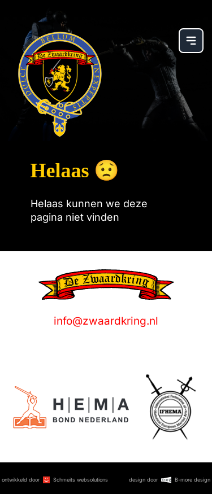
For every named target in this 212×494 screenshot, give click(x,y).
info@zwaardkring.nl (106, 320)
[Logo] (71, 407)
